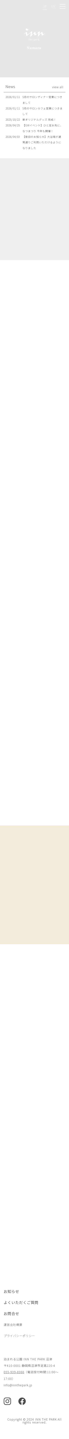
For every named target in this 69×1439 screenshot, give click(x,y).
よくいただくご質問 (21, 1302)
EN (53, 6)
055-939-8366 (14, 1372)
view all (57, 86)
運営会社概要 (13, 1324)
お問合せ (11, 1313)
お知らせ (11, 1291)
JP (45, 6)
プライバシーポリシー (19, 1335)
